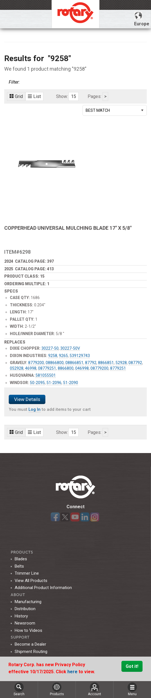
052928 (16, 368)
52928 (121, 362)
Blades (21, 558)
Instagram (94, 516)
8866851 (106, 362)
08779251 (47, 368)
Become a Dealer (30, 644)
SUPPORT (20, 637)
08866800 (55, 362)
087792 (135, 362)
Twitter (65, 516)
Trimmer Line (27, 573)
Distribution (25, 608)
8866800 (66, 368)
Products (22, 552)
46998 (30, 368)
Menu (132, 689)
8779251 (118, 368)
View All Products (31, 580)
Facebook (55, 516)
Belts (19, 566)
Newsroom (25, 623)
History (21, 616)
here (73, 671)
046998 (82, 368)
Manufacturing (28, 601)
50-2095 (37, 382)
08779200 (99, 368)
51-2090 (70, 382)
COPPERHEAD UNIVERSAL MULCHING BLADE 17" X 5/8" (68, 228)
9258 (52, 355)
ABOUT (18, 594)
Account (94, 689)
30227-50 (50, 348)
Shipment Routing (31, 651)
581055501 (45, 375)
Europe (141, 19)
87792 (90, 362)
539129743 (80, 355)
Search (19, 689)
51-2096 (53, 382)
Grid (16, 96)
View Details (27, 399)
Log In (34, 409)
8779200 (36, 362)
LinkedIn (84, 516)
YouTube (74, 516)
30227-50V (70, 348)
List (34, 96)
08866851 (74, 362)
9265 (63, 355)
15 (73, 96)
